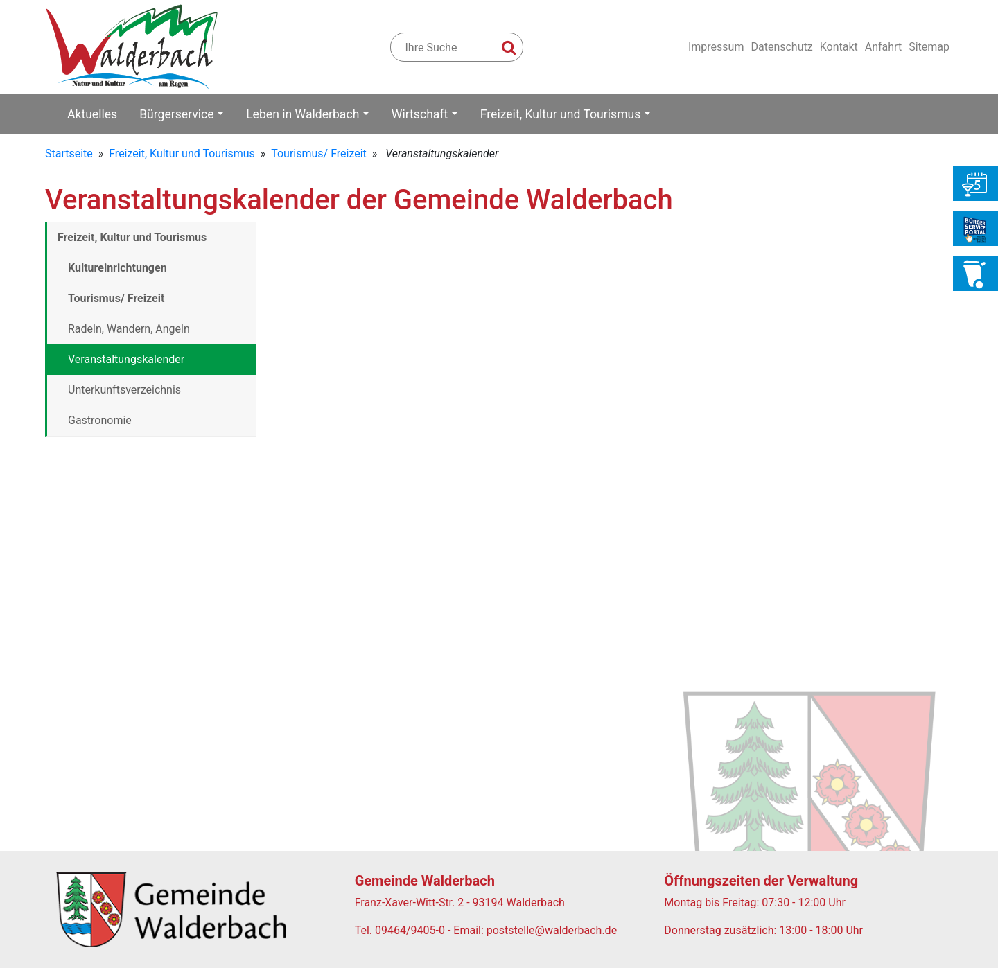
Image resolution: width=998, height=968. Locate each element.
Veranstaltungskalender (126, 359)
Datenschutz (781, 46)
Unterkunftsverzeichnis (124, 389)
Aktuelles (92, 114)
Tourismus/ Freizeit (319, 153)
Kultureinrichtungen (117, 267)
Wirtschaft (420, 114)
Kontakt (839, 46)
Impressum (716, 46)
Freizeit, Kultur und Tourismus (560, 114)
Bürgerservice (176, 114)
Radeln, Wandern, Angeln (129, 328)
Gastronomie (100, 420)
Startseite (69, 153)
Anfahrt (883, 46)
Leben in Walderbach (302, 114)
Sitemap (929, 46)
